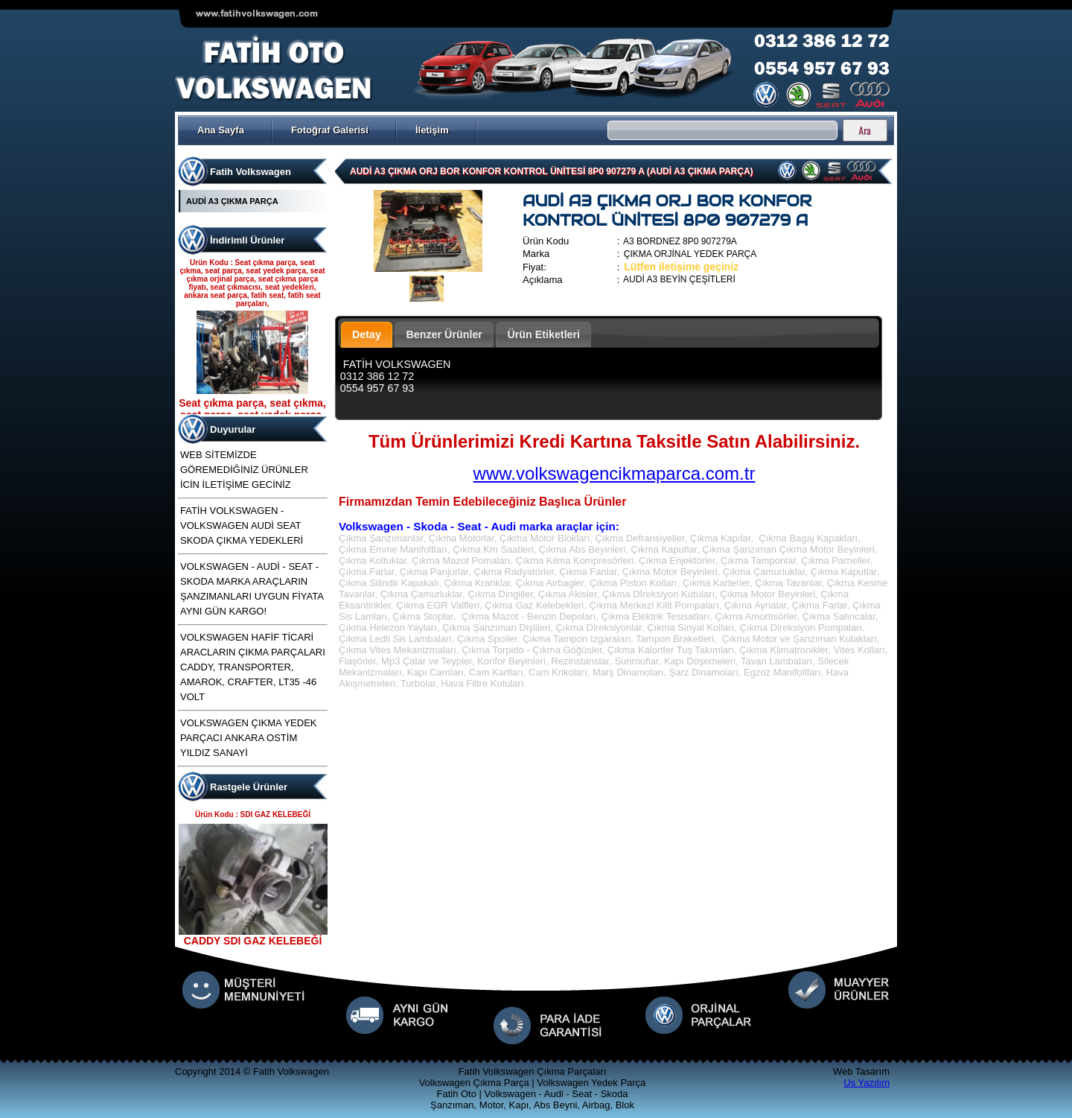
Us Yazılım (866, 1082)
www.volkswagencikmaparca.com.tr (614, 473)
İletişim (432, 130)
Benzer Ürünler (444, 334)
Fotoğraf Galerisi (329, 130)
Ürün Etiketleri (543, 334)
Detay (366, 334)
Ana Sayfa (220, 130)
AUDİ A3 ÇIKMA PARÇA (232, 201)
